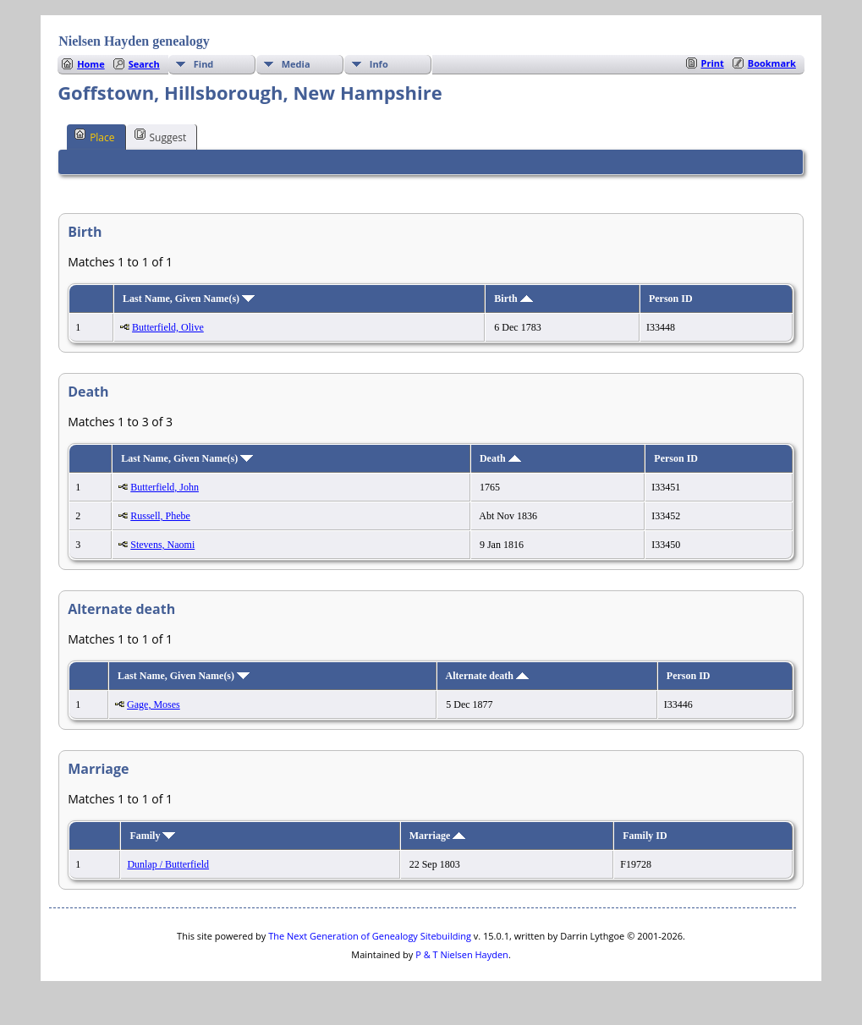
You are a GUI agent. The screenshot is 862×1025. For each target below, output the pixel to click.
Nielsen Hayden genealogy (134, 41)
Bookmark (772, 63)
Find (204, 64)
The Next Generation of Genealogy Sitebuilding (369, 935)
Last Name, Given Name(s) (189, 298)
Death (500, 458)
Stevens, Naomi (162, 545)
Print (712, 63)
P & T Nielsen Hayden (461, 954)
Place (94, 136)
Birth (513, 298)
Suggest (161, 136)
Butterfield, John (164, 487)
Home (91, 64)
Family (152, 835)
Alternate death (487, 676)
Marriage (437, 835)
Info (379, 64)
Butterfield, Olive (168, 327)
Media (296, 64)
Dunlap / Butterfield (168, 864)
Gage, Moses (153, 704)
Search (144, 64)
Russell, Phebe (160, 516)
